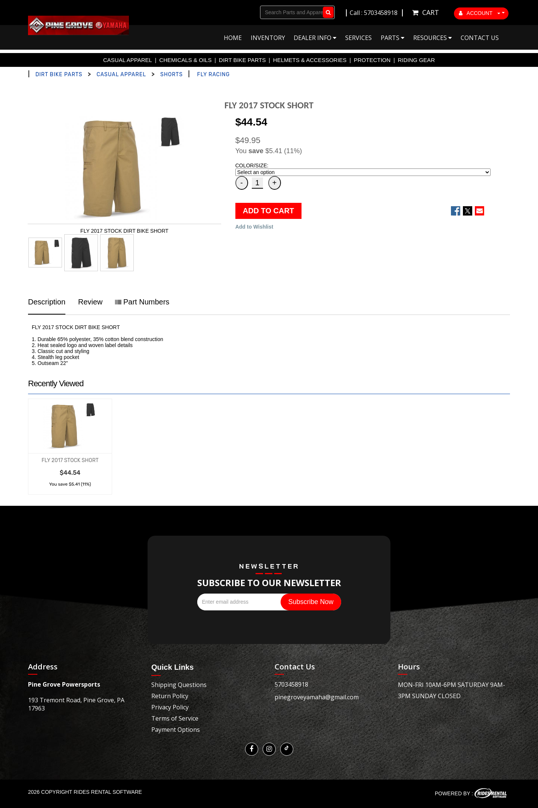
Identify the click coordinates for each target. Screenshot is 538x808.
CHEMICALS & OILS (185, 60)
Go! (326, 12)
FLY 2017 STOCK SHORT (70, 460)
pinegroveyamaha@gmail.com (317, 697)
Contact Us (480, 38)
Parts (392, 38)
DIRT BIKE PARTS (242, 60)
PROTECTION (372, 60)
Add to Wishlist (254, 227)
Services (358, 38)
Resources (432, 38)
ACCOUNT (480, 13)
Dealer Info (315, 38)
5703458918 (291, 684)
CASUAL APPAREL (127, 60)
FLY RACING (213, 74)
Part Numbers (142, 302)
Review (90, 302)
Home (233, 38)
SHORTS (171, 74)
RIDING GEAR (416, 60)
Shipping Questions (179, 684)
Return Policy (169, 696)
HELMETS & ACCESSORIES (310, 60)
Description (46, 302)
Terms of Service (174, 718)
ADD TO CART (268, 211)
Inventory (268, 38)
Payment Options (175, 729)
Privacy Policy (170, 707)
